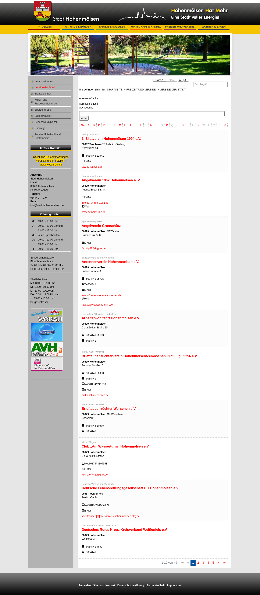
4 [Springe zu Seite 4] (208, 562)
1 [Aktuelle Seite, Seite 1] (193, 562)
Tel (86, 155)
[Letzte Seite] (224, 563)
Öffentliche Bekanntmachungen (50, 157)
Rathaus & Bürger (78, 26)
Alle (83, 125)
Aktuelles (44, 26)
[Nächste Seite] (218, 563)
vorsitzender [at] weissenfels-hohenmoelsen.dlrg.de (111, 516)
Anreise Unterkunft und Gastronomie (48, 136)
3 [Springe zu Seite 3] (203, 562)
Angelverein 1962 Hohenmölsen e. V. (111, 180)
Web (86, 206)
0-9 (224, 125)
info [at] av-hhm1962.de (95, 202)
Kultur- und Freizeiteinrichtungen (46, 101)
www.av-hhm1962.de (94, 212)
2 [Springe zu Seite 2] (198, 562)
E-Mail (88, 161)
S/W (171, 80)
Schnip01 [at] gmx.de (94, 248)
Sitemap (98, 585)
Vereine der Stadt (45, 87)
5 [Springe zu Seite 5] (213, 562)
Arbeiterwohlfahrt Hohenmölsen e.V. (111, 318)
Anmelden (84, 585)
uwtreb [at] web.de (92, 166)
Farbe (159, 80)
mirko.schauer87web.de (95, 395)
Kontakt (110, 585)
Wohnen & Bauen (214, 26)
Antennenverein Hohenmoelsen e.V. (110, 262)
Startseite (114, 89)
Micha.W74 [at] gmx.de (95, 474)
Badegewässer (43, 115)
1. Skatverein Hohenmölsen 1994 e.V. (111, 138)
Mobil (87, 384)
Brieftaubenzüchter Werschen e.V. (109, 408)
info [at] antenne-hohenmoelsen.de (101, 295)
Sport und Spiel (43, 109)
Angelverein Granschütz (101, 226)
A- (180, 80)
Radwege (40, 128)
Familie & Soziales (112, 26)
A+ (186, 80)
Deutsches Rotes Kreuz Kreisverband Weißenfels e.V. (125, 529)
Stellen (60, 160)
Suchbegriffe (86, 107)
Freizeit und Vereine (180, 26)
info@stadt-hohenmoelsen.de (47, 205)
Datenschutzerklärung (130, 585)
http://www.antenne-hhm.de (97, 304)
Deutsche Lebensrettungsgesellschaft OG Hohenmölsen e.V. (130, 488)
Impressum (174, 585)
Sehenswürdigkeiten (46, 122)
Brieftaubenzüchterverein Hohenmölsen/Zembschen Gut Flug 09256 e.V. (140, 356)
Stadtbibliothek (43, 93)
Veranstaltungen (44, 81)
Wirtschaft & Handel (146, 26)
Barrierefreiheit (155, 585)
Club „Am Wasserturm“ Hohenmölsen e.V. (116, 446)
